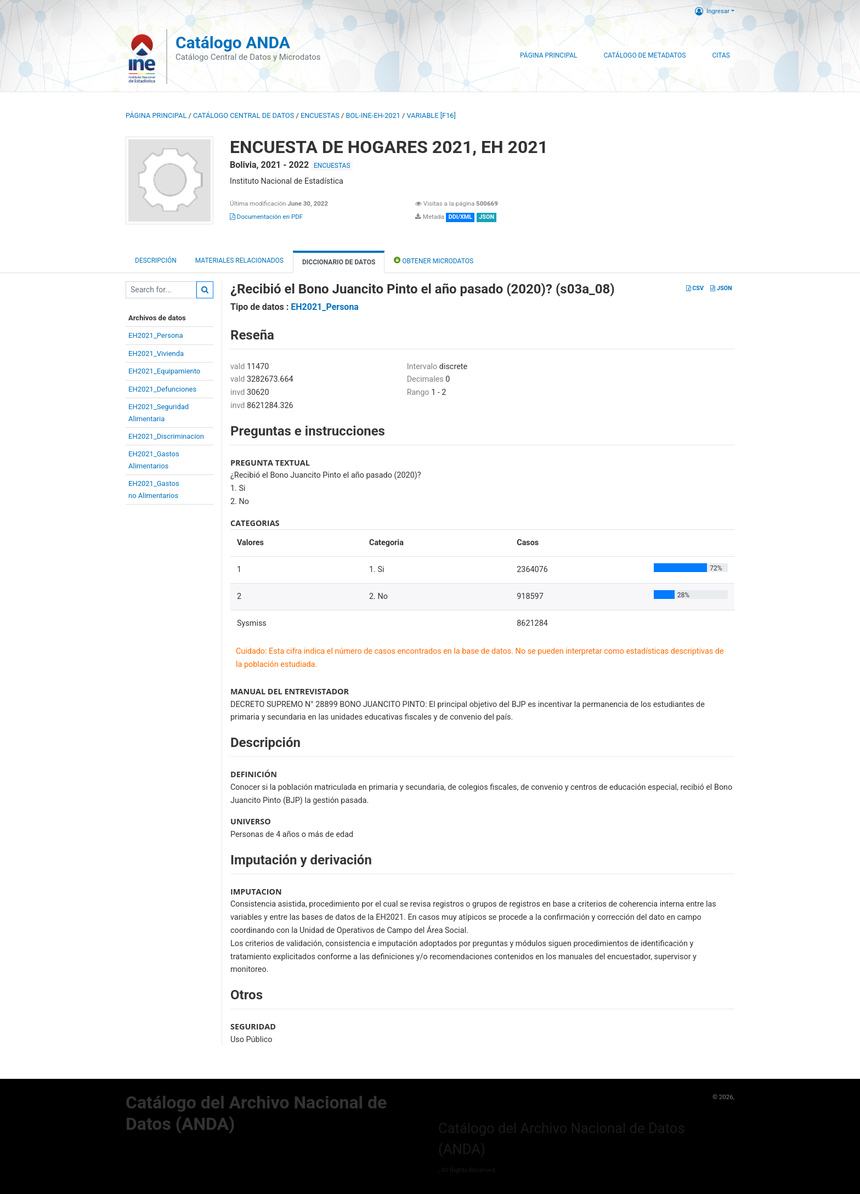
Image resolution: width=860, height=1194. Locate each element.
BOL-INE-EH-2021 (373, 115)
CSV (695, 288)
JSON (721, 288)
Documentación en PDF (266, 216)
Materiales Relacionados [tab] (239, 260)
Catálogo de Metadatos (644, 55)
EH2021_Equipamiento (164, 371)
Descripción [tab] (156, 260)
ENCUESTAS (320, 115)
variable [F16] (431, 115)
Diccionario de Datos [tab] (338, 262)
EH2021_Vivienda (156, 353)
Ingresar (712, 11)
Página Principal (548, 55)
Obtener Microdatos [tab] (433, 260)
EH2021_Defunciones (162, 389)
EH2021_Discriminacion (166, 436)
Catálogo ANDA (233, 42)
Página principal (156, 115)
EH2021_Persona (155, 335)
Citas (721, 55)
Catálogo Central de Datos (243, 115)
